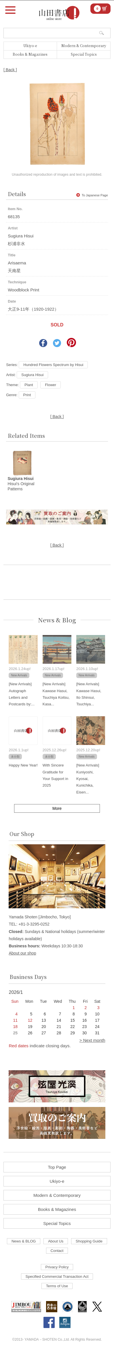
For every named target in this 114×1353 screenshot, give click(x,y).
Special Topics (84, 54)
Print (27, 395)
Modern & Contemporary (83, 45)
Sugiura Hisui (32, 375)
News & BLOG (24, 1241)
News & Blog (57, 620)
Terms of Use (57, 1286)
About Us (55, 1241)
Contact (57, 1251)
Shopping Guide (89, 1241)
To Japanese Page (92, 195)
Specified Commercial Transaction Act (57, 1276)
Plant (28, 385)
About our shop (22, 953)
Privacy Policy (57, 1267)
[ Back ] (10, 69)
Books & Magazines (30, 54)
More (57, 808)
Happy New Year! (23, 765)
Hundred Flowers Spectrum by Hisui (53, 365)
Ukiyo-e (30, 45)
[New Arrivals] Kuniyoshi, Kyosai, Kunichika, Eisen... (87, 778)
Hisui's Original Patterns (20, 483)
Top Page (57, 1167)
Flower (50, 385)
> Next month (92, 1040)
